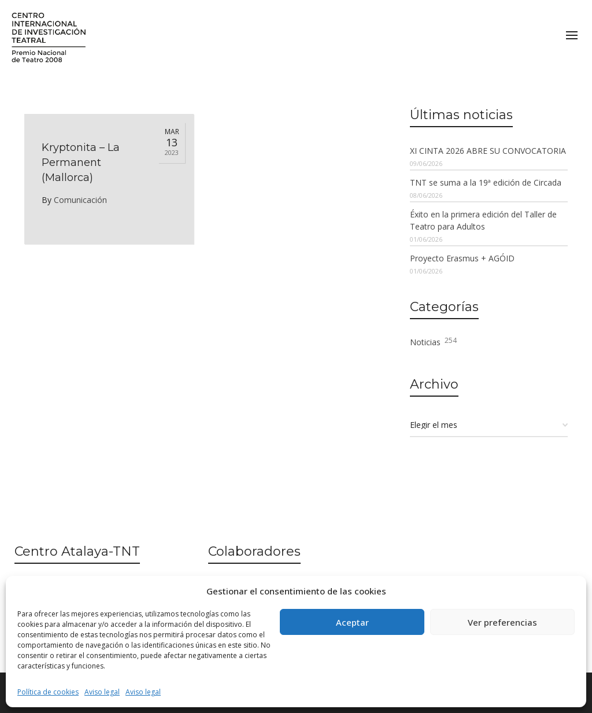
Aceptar (352, 622)
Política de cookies (48, 692)
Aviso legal (102, 692)
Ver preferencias (502, 622)
